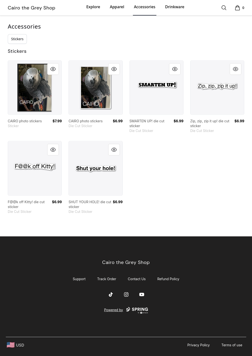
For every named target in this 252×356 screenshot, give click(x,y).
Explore (93, 6)
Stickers (17, 39)
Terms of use (231, 345)
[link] (34, 88)
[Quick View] (53, 69)
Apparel (117, 6)
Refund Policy (168, 279)
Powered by (126, 310)
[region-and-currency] (15, 345)
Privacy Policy (198, 345)
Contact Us (137, 279)
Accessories (144, 6)
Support (79, 279)
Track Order (106, 279)
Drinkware (174, 6)
